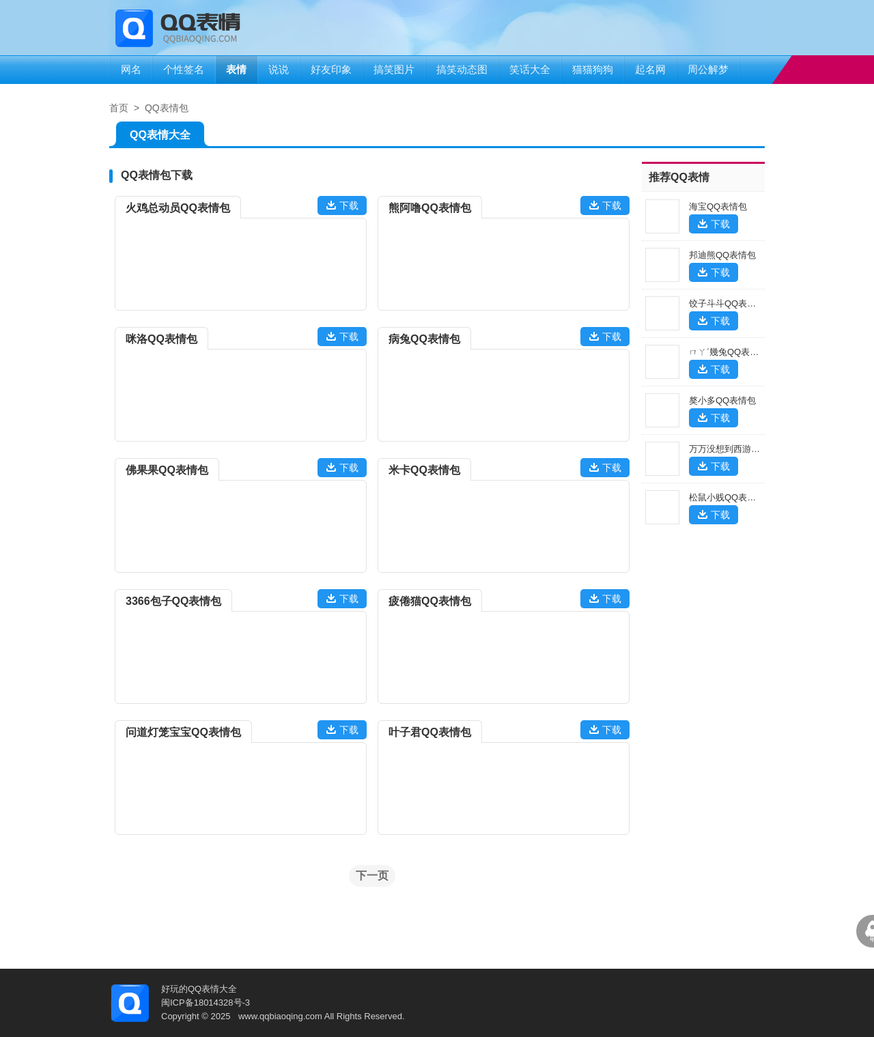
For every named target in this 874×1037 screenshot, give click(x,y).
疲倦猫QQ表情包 (430, 601)
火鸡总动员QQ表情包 (178, 208)
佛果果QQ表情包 (167, 470)
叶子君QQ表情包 (430, 732)
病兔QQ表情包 (424, 339)
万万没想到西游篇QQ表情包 (744, 449)
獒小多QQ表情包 (722, 400)
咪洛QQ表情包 (161, 339)
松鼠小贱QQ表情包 (727, 497)
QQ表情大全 (160, 137)
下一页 (372, 875)
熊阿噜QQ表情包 (430, 208)
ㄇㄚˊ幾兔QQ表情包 (728, 352)
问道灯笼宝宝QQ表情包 (183, 732)
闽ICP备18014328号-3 (205, 1002)
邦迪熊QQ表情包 (722, 255)
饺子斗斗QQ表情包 (727, 303)
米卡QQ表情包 (424, 470)
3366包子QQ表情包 (173, 601)
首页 (118, 107)
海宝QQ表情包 (718, 206)
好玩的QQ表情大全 (199, 989)
